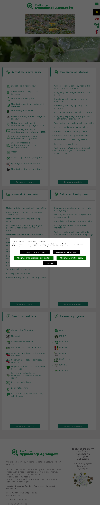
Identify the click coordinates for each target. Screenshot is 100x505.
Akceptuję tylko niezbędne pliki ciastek (33, 258)
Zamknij (50, 263)
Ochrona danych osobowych (35, 252)
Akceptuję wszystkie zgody (71, 258)
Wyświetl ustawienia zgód (66, 252)
